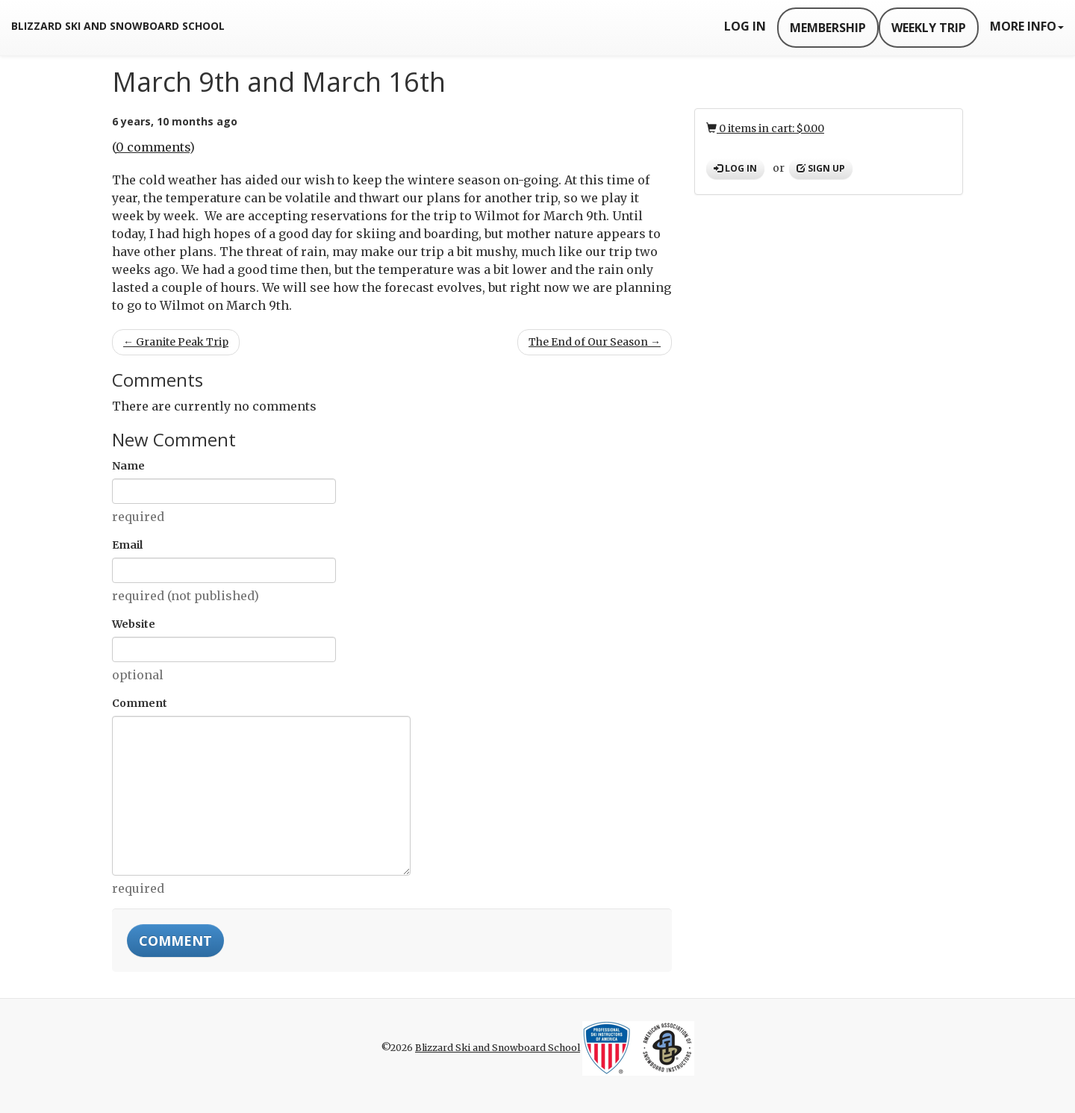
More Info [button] (1027, 26)
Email (127, 545)
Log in (735, 168)
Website (133, 624)
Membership (828, 27)
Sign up (821, 168)
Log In (745, 26)
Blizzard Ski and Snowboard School (118, 26)
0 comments (153, 147)
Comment (139, 703)
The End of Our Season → (595, 342)
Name (128, 466)
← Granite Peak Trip (175, 342)
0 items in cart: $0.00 (765, 128)
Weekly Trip (928, 27)
